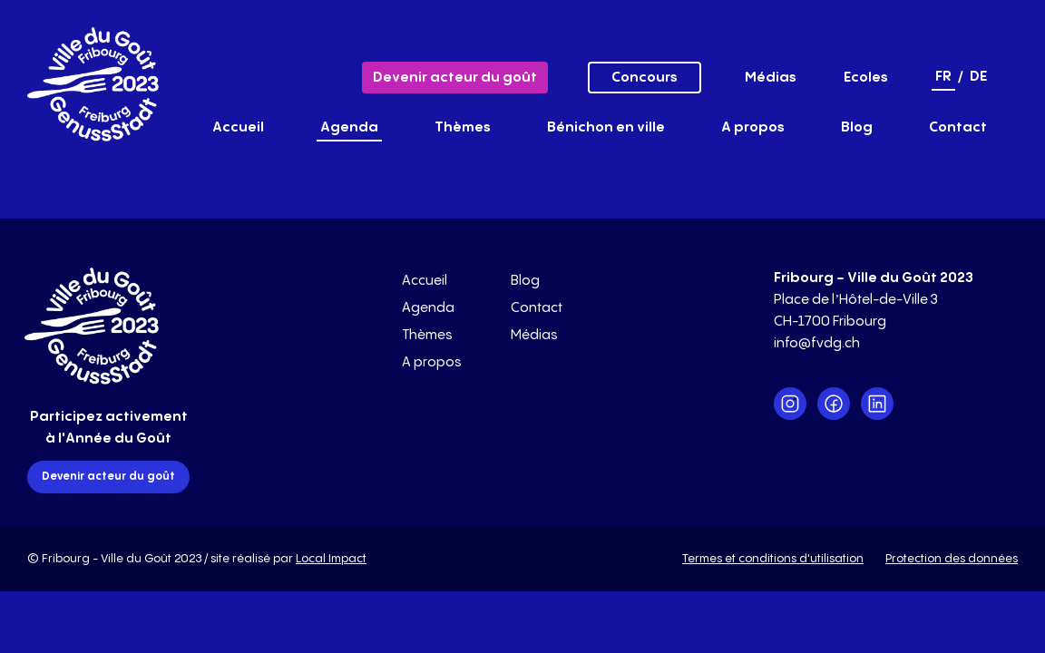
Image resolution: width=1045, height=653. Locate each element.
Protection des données (951, 558)
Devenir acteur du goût (455, 77)
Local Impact (331, 558)
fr (943, 76)
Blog (857, 127)
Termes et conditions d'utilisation (773, 558)
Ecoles (866, 77)
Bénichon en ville (606, 127)
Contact (958, 127)
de (978, 76)
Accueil (238, 127)
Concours (644, 77)
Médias (770, 77)
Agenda (349, 127)
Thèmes (463, 127)
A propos (753, 127)
